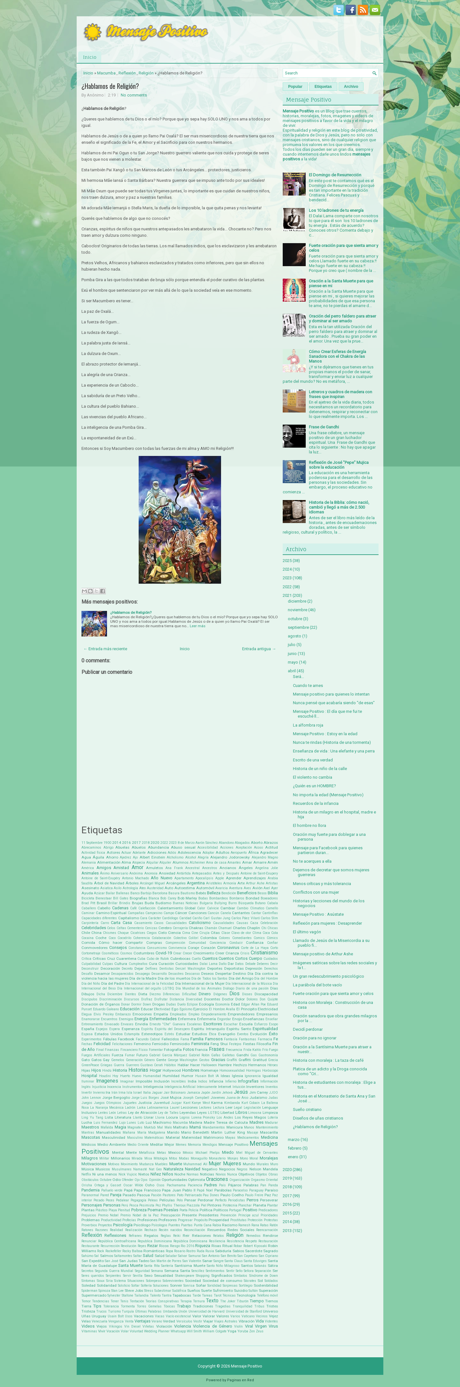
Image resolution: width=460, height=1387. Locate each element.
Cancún (213, 913)
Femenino (142, 1044)
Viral (249, 1326)
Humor (187, 1076)
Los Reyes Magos (250, 1117)
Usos (129, 1316)
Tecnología (246, 1295)
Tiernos (271, 1301)
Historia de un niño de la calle (320, 768)
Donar (125, 1004)
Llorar (149, 1117)
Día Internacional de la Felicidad (149, 984)
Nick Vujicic (128, 1174)
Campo (169, 913)
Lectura (218, 1108)
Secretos (87, 1271)
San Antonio (210, 1256)
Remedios (253, 1236)
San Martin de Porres (165, 1261)
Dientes (130, 994)
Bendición (228, 893)
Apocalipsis (204, 878)
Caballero (88, 908)
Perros (252, 1200)
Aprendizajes (254, 878)
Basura (174, 893)
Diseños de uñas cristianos (318, 1118)
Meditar (156, 1144)
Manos (249, 1127)
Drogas (158, 1004)
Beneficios (247, 892)
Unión (183, 1311)
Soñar (201, 1285)
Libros (241, 1112)
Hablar (183, 1065)
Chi (263, 928)
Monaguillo (199, 1158)
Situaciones (135, 1281)
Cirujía (204, 933)
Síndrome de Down (263, 1276)
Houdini (105, 1076)
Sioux (100, 1281)
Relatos (218, 1236)
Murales (263, 1164)
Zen (252, 1331)
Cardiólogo (170, 918)
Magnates (134, 1127)
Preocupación (170, 1215)
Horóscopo (270, 1070)
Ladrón (130, 1108)
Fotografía (173, 1049)
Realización (133, 1230)
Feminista (200, 1043)
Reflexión (127, 73)
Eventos (243, 1034)
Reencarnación (267, 1230)
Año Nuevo (161, 877)
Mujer (215, 1164)
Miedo (228, 1152)
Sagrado (270, 1251)
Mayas (230, 1138)
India (192, 1081)
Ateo (142, 888)
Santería (167, 1266)
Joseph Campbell (196, 1098)
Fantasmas (247, 1039)
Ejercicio (200, 1009)
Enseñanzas (253, 1019)
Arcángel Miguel (152, 883)
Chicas (272, 928)
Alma (126, 862)
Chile (85, 932)
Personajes (91, 1205)
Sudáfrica (179, 1291)
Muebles (161, 1164)
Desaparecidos (122, 974)
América (87, 868)
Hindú (106, 1070)
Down (147, 1004)
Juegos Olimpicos (108, 1103)
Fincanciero (129, 1050)
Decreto (127, 969)
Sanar (207, 1261)
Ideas (225, 1076)
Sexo (148, 1275)
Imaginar (127, 1081)
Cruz (111, 958)
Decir (274, 964)
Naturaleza (173, 1169)
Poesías (171, 1209)
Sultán (253, 1291)
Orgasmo (258, 1180)
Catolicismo (200, 922)
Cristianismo (264, 953)
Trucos (101, 1311)
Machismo (162, 1122)
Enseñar (271, 1019)
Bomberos (236, 898)
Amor (137, 867)
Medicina (269, 1137)
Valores (222, 1316)
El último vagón (307, 931)
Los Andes (225, 1117)
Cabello (103, 908)
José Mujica (170, 1097)
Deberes (263, 964)
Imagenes (107, 1081)
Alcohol (190, 857)
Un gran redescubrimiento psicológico (328, 976)
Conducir (236, 943)
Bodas (203, 898)
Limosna (254, 1113)
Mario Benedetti (195, 1132)
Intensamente (207, 1087)
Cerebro (165, 928)
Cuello (196, 959)
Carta (115, 922)
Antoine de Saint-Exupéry (100, 878)
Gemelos (117, 1060)
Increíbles (178, 1081)
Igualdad (270, 1076)
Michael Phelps (207, 1153)
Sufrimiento (223, 1290)
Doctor (228, 999)
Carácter (154, 918)
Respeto (251, 1241)
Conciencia (218, 943)
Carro (105, 923)
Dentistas (166, 969)
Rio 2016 (187, 1246)
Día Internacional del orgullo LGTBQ (145, 988)
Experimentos (91, 1039)
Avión (257, 888)
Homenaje (209, 1070)
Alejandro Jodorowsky (230, 857)
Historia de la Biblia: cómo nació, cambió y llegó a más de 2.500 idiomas (339, 507)
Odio (116, 1179)
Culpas (107, 964)
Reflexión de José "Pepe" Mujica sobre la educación (339, 465)
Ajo (135, 857)
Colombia (208, 938)
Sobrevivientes (173, 1281)
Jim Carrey (258, 1092)
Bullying (220, 903)
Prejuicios (88, 1215)
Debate (250, 964)
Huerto (125, 1076)
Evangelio (226, 1034)
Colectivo (180, 938)
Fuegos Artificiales (95, 1055)
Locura (172, 1117)
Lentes (103, 1113)
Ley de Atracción (142, 1112)
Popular (295, 86)
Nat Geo (155, 1169)
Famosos (214, 1038)
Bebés (201, 893)
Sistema (120, 1281)
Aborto (257, 842)
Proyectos (105, 1225)
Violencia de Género (212, 1326)
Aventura (235, 888)
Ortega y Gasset (107, 1185)
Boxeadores (269, 898)
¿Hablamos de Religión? (110, 86)
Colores (224, 938)
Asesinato (90, 888)
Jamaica (193, 1092)
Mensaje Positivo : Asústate (318, 914)
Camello (272, 908)
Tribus (259, 1306)
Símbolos (240, 1276)
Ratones (87, 1230)
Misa (148, 1158)
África (253, 852)
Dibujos (87, 994)
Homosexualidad (232, 1070)
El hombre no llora (309, 825)
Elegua (86, 1014)
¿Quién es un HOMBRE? (314, 785)
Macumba (106, 73)
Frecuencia (234, 1050)
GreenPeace (90, 1065)
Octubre (105, 1180)
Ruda (200, 1251)
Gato (85, 1060)
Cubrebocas (180, 958)
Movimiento (129, 1164)
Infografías (248, 1081)
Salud (148, 1255)
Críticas (99, 958)
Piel (203, 1205)
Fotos (188, 1049)
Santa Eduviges (255, 1261)
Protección (255, 1220)
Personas (111, 1205)
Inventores (255, 1086)
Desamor (102, 973)
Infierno (230, 1081)
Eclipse (192, 1004)
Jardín (216, 1092)
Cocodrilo (124, 938)
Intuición (239, 1087)
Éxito (273, 1033)
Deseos (207, 973)
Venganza (116, 1321)
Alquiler (165, 862)
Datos (239, 964)
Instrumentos (132, 1087)
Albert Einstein (152, 857)
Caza (254, 923)
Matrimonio (213, 1137)
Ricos (164, 1246)
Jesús (241, 1092)
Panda (273, 1185)
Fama (184, 1039)
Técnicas (229, 1295)
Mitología (160, 1158)
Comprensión (175, 943)
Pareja (115, 1194)
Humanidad (152, 1076)
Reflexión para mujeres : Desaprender (327, 923)
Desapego (142, 974)
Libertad (227, 1112)
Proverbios (89, 1225)
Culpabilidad (91, 964)
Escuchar (231, 1024)
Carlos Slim (269, 918)
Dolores (252, 999)
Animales (90, 873)
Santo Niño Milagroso (223, 1266)
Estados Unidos (109, 1034)
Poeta (184, 1210)
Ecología (206, 1004)
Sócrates (250, 1281)
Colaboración (161, 938)
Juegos (86, 1103)
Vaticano (248, 1316)
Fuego (273, 1050)
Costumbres (144, 953)
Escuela (246, 1024)
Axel (267, 888)
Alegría (203, 857)
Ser (275, 1270)
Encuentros (109, 1019)
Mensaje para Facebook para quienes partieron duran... (328, 850)
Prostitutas (238, 1220)
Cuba (141, 959)
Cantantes (241, 913)
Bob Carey (168, 898)
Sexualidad (163, 1275)
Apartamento (184, 878)
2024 (287, 569)
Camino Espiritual (111, 913)
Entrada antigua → (259, 648)
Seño (239, 1271)
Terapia (186, 1301)
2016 (126, 842)
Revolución (128, 1246)
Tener (115, 1301)
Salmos (106, 1255)
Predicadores (268, 1210)
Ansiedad (167, 873)
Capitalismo (128, 918)
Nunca (232, 1174)
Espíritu (147, 1029)
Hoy (115, 1076)
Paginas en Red (240, 1380)
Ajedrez (125, 857)
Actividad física (93, 853)
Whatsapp (178, 1331)
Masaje (252, 1132)
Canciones (197, 913)
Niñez (155, 1174)
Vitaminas (89, 1331)
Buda (149, 903)
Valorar (209, 1316)
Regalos (151, 1235)
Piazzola (193, 1205)
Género (149, 1060)
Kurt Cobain (250, 1103)
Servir (127, 1276)
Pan (263, 1185)
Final (100, 1050)
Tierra (86, 1306)
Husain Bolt (204, 1076)
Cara (143, 918)
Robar (238, 1246)
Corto (274, 948)
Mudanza (146, 1164)
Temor (86, 1301)
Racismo (229, 1225)
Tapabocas (181, 1295)
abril (292, 670)
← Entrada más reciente (105, 648)
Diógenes (220, 994)
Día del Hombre (266, 978)
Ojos (144, 1180)
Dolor (240, 999)
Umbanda (170, 1311)
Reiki (176, 1236)
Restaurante (90, 1246)
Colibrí (193, 938)
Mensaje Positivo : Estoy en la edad (325, 733)
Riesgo (175, 1246)
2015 (287, 1213)
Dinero (205, 993)
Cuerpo (255, 958)
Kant (186, 1103)
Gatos (96, 1060)
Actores (113, 852)
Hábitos (170, 1065)
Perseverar (269, 1200)
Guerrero (132, 1065)
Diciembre (114, 994)
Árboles (132, 883)
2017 (136, 842)
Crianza (232, 953)
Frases (217, 1049)
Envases (127, 1024)
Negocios (227, 1169)
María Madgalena (151, 1132)
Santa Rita (151, 1266)
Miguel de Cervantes (261, 1153)
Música (87, 1169)
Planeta (259, 1205)
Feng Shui (219, 1044)
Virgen (261, 1326)
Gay (106, 1060)
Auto (169, 888)
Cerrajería (180, 928)
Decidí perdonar (308, 1029)
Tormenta (128, 1306)
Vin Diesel (132, 1326)
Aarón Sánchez (206, 843)
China (96, 932)
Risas (216, 1246)
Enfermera (187, 1019)
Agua (86, 857)
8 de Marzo (186, 843)
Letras (122, 1113)
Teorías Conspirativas (162, 1301)
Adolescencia (189, 852)
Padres (210, 1185)
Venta (129, 1321)
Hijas (85, 1070)
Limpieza (270, 1112)
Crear (177, 953)
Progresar (185, 1220)
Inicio (89, 57)
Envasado (111, 1024)
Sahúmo (87, 1256)
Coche (101, 938)
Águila (98, 857)
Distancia (177, 999)
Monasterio (217, 1158)
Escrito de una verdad (313, 760)
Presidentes (208, 1215)
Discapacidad (266, 994)
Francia (201, 1049)
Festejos (235, 1044)
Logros (185, 1117)
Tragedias (223, 1306)
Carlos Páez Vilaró (245, 918)
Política (206, 1210)
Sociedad (193, 1280)
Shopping (203, 1276)
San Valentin (191, 1261)
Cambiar (227, 908)
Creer (219, 953)
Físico (143, 1050)
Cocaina (87, 938)
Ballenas (122, 893)
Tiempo (257, 1300)
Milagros (89, 1158)
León (112, 1113)
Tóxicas (169, 1306)
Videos (88, 1326)
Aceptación (244, 847)
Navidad (192, 1169)
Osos (161, 1185)
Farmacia (265, 1039)
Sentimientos (215, 1271)
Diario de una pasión (252, 988)
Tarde (196, 1295)
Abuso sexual (183, 847)
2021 (287, 595)
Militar (104, 1158)
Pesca (133, 1205)
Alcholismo (175, 857)
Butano (260, 903)
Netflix (86, 1174)
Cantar (256, 913)
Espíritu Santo (238, 1029)
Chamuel (225, 928)
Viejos (101, 1326)
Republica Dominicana (155, 1241)
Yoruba (242, 1331)
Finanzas (112, 1050)
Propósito (201, 1220)
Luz (149, 1122)
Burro (232, 903)
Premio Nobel (108, 1215)
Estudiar (183, 1034)
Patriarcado (193, 1195)
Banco (135, 893)
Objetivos (246, 1174)
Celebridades (93, 927)
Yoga (231, 1331)
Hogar (155, 1070)
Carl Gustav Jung (216, 918)
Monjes (232, 1158)
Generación (134, 1060)
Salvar (182, 1256)
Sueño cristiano (307, 1109)
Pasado (129, 1195)
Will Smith (194, 1331)
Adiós (172, 853)
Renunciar (88, 1241)
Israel (137, 1092)
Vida (260, 1321)
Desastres (176, 974)
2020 (154, 842)
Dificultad (189, 994)
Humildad (171, 1076)
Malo (168, 1127)
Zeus (260, 1331)
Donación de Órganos (100, 1004)
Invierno (99, 1092)
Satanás (260, 1266)
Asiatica (106, 888)
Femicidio (160, 1044)
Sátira (273, 1265)
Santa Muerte (130, 1265)
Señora (249, 1271)
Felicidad (102, 1043)
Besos (262, 893)
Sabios (238, 1251)
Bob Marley (187, 898)
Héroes (272, 1065)
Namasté (140, 1169)
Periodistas (236, 1200)
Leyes (202, 1112)
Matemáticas (154, 1138)
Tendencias (100, 1301)
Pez (158, 1205)
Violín (238, 1326)
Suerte (206, 1290)
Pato (180, 1195)
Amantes (234, 862)
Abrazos (271, 842)
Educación (130, 1008)
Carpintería (89, 923)
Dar (231, 963)
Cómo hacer (110, 942)
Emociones (142, 1014)
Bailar (110, 893)
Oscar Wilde (133, 1185)
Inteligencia (153, 1086)
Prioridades (269, 1215)
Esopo (273, 1024)
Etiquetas (323, 86)
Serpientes (113, 1276)
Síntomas (88, 1281)
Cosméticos (110, 953)
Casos (159, 923)
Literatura (123, 1117)
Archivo (351, 86)
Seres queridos (92, 1276)
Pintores (214, 1205)
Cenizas (151, 928)
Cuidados (271, 959)
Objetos (261, 1174)
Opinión (155, 1180)
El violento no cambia (312, 777)
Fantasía (230, 1039)
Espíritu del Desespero (172, 1029)
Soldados (271, 1281)
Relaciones (201, 1235)
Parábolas (223, 1190)
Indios (202, 1081)
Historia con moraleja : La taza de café (328, 1060)
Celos (111, 928)
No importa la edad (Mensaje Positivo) (328, 794)
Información (269, 1081)
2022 (164, 843)
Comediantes (242, 938)
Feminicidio (180, 1044)
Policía (193, 1210)
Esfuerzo (260, 1024)
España (87, 1029)
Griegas (106, 1065)
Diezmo (155, 994)
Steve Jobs (134, 1290)
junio (292, 653)
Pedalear (122, 1200)
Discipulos (89, 999)
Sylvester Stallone (120, 1295)
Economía (222, 1004)
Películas (167, 1200)
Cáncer (181, 913)
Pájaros (234, 1185)
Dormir (136, 1004)
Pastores (169, 1195)
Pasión (156, 1195)
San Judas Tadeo (134, 1261)
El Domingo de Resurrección (335, 175)
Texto (212, 1301)
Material (173, 1137)
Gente (161, 1060)
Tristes (272, 1306)
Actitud (271, 847)
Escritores (212, 1023)
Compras (154, 942)
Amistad (121, 867)
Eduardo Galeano (106, 1009)
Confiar (272, 943)
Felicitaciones (122, 1044)
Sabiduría (223, 1251)
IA (217, 1076)
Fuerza (117, 1055)
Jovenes (218, 1097)
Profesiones (147, 1220)
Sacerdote (253, 1251)
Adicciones (156, 852)
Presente (189, 1215)
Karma (217, 1102)
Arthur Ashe (255, 883)
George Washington (183, 1060)
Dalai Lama (209, 964)
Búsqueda (246, 903)
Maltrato (180, 1127)
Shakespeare (184, 1276)
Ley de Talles (168, 1113)
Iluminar (87, 1081)
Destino (239, 973)
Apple (219, 878)
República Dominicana (190, 1241)
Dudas (171, 1004)
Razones (101, 1230)
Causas (242, 923)
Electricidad (268, 1009)
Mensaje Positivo (233, 1144)
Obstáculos (90, 1180)
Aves (247, 888)
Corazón (208, 947)
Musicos (103, 1169)
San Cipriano (268, 1256)
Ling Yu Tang (92, 1117)
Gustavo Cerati (151, 1065)
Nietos (143, 1174)
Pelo (180, 1200)
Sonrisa (189, 1285)
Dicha (100, 994)
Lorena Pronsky (203, 1117)
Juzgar (176, 1103)
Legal (238, 1108)
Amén (272, 862)
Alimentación (108, 862)
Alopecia (138, 862)
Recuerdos (216, 1230)
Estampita (132, 1034)
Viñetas (148, 1326)
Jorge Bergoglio (116, 1097)
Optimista (196, 1179)
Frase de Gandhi (324, 427)
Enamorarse (90, 1019)
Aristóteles (214, 883)
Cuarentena (126, 958)
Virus (273, 1326)
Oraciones (217, 1179)
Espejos (102, 1029)
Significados (221, 1275)
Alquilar (152, 862)
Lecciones (189, 1107)
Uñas (85, 1316)
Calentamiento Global (176, 908)
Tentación (137, 1301)
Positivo (250, 1209)
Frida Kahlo (252, 1050)
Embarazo (123, 1014)
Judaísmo (258, 1097)
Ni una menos (104, 1174)
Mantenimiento (267, 1127)
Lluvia (160, 1117)
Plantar (272, 1205)
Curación (166, 963)
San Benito (228, 1256)
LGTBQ (213, 1113)
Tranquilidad (242, 1306)
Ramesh (244, 1225)
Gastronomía (268, 1055)
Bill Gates (120, 898)
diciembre (297, 601)
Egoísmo (186, 1009)
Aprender (233, 878)
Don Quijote (269, 999)
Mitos (173, 1158)
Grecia (273, 1060)
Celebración (269, 923)
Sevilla (137, 1276)
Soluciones (161, 1285)
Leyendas (188, 1112)
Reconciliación (194, 1230)
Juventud (161, 1102)
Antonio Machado (135, 878)
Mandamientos (214, 1127)
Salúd (160, 1255)
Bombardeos (218, 898)
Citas (215, 932)
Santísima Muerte (189, 1265)
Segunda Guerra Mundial (114, 1271)
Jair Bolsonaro (175, 1092)
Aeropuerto (239, 853)
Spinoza (104, 1291)
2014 (116, 842)
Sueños (193, 1290)
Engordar (224, 1019)
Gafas (215, 1055)
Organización (239, 1180)
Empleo (193, 1014)
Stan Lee (117, 1291)
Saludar (171, 1256)
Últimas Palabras (148, 1311)
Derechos (271, 969)
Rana (255, 1225)
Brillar (113, 903)
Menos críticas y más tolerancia (322, 883)
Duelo (181, 1004)
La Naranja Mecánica (107, 1108)
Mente (131, 1152)
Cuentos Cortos (233, 958)
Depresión (253, 968)
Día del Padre (112, 983)
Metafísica (147, 1153)
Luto (141, 1123)
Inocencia (114, 1087)
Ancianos (227, 868)
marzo (294, 1139)
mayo (293, 662)
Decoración (110, 968)
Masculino (135, 1138)
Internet (224, 1086)
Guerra (119, 1065)
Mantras (87, 1132)
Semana (157, 1271)
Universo (270, 1311)
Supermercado (93, 1295)
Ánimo (105, 873)
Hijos (96, 1070)
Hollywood (172, 1070)
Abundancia (158, 847)
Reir (186, 1235)
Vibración (247, 1321)
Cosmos (126, 953)
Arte (241, 883)
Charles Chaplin (246, 928)
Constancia (136, 948)
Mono (244, 1158)
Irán (114, 1092)
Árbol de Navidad (109, 883)
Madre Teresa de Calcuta (226, 1122)
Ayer (274, 888)
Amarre (259, 862)
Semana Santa (177, 1270)
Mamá (195, 1127)
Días (274, 988)
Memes (181, 1145)
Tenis (124, 1301)
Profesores (167, 1220)
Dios (234, 994)
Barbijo (146, 893)
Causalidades (223, 923)
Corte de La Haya (255, 948)
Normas (193, 1174)
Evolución (258, 1034)
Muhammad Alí (195, 1164)
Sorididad (214, 1285)
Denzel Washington (190, 969)
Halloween (209, 1065)
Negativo (209, 1169)
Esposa (87, 1034)
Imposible (144, 1081)
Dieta (142, 994)
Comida (88, 942)
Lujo (122, 1123)
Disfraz (146, 999)
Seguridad (142, 1271)
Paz (267, 1195)
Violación (164, 1326)
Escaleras (194, 1024)
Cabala (272, 903)
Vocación (113, 1331)
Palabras (250, 1185)
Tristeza (88, 1311)
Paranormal (90, 1195)
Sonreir (176, 1285)
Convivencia (177, 948)
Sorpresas (230, 1285)
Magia (120, 1127)
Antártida (184, 873)
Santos (247, 1265)
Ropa (169, 1251)
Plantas (88, 1210)
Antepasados (202, 873)
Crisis (244, 953)
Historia (120, 1070)
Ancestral (192, 868)
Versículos (184, 1321)
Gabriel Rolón (199, 1055)
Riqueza (202, 1245)
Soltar (135, 1285)
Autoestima (184, 888)
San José (111, 1261)
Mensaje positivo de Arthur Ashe (323, 954)
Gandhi (242, 1055)
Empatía (161, 1014)
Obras (273, 1174)
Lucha (86, 1122)
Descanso (192, 974)
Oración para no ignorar (314, 1038)
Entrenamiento (92, 1024)
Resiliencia (217, 1241)
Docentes (212, 999)
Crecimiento (203, 953)
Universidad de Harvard (206, 1311)
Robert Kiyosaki (255, 1246)
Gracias (218, 1059)
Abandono (226, 843)
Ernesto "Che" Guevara (167, 1024)
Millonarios (120, 1158)
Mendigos (210, 1145)
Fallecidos (170, 1039)
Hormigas (253, 1070)
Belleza (213, 892)
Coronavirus (228, 947)
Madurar (271, 1123)
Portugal (235, 1210)
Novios (221, 1174)
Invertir (86, 1092)
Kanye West (201, 1103)
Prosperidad (219, 1220)
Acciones (227, 847)
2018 (146, 843)
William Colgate (214, 1331)
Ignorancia (253, 1076)
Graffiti (231, 1060)
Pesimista (146, 1205)
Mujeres (232, 1164)
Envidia (141, 1024)
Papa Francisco (147, 1190)
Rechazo (150, 1230)
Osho (149, 1185)
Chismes (109, 933)
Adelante (139, 853)
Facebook (126, 1039)
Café (133, 908)
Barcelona (159, 893)
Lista (109, 1117)
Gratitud (260, 1060)
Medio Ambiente (111, 1144)
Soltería (146, 1285)
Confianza (255, 942)
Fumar (130, 1055)
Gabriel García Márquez (168, 1055)
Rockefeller (113, 1251)
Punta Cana (202, 1225)
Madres (256, 1122)
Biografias (138, 898)
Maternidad (192, 1137)
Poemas (155, 1209)
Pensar (190, 1200)
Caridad (185, 918)
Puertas (187, 1225)
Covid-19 (164, 953)
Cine (194, 933)
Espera (114, 1029)
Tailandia (141, 1295)
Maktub (150, 1127)
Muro (274, 1164)
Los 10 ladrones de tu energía (336, 210)
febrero (295, 1148)
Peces (110, 1200)
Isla (129, 1092)
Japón (205, 1092)
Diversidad (194, 999)
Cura (153, 963)
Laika (141, 1108)
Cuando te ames (308, 685)
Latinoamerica (157, 1108)
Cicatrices (137, 933)
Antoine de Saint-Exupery (259, 873)
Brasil (102, 903)
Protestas (271, 1220)
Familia (196, 1038)
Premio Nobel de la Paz (139, 1215)
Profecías (129, 1220)
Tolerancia (111, 1306)
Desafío (87, 974)
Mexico (174, 1152)
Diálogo (228, 988)
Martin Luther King (228, 1132)
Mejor (169, 1144)
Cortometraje (90, 953)
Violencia (182, 1326)
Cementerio (135, 928)
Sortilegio (245, 1285)
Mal (160, 1127)
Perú (124, 1205)
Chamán (210, 928)
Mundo (249, 1164)
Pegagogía (138, 1200)
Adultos (222, 852)
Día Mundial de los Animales (199, 988)
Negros (242, 1169)
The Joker (227, 1301)
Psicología (123, 1224)
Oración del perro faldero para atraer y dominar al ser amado (342, 318)
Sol (260, 1280)
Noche (179, 1174)
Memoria (194, 1145)
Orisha (86, 1185)
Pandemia (90, 1190)
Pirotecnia (230, 1205)
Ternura (199, 1301)
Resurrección (110, 1246)
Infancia (216, 1081)
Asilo (117, 888)
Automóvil (205, 888)
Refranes (135, 1236)
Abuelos (139, 847)
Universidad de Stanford (244, 1311)
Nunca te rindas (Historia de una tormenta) (332, 742)
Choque (123, 933)
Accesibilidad (207, 847)
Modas (184, 1158)
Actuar (126, 853)
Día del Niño (90, 984)
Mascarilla (269, 1132)
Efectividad (162, 1009)
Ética (212, 1034)
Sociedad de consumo (222, 1280)
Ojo (137, 1180)
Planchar (245, 1205)
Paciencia (195, 1185)
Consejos (118, 947)
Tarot (217, 1295)
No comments (134, 95)
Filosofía (264, 1044)
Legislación (252, 1108)
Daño (222, 964)
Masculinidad (113, 1137)
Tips (97, 1306)
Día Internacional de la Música (249, 984)
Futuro (142, 1055)
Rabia (216, 1225)
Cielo (162, 932)
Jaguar (157, 1092)
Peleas (153, 1200)
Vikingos (115, 1326)
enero (293, 1156)
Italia (147, 1092)
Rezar (152, 1245)
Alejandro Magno (265, 857)
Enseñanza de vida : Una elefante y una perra (334, 751)
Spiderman (89, 1291)
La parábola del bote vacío (317, 984)
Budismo (163, 903)
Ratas (264, 1225)
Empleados (178, 1014)
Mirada (137, 1158)
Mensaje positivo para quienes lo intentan (331, 694)
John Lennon (91, 1098)
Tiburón (243, 1301)
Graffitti (245, 1060)
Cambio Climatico (250, 908)
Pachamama (176, 1185)
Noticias (207, 1174)
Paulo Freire (254, 1195)
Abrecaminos (91, 847)
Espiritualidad (265, 1028)
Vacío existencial (178, 1316)
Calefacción (147, 908)
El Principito (246, 1009)
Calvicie (213, 908)
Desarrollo (159, 974)
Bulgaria (206, 903)
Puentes (174, 1225)
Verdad (169, 1321)
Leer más (197, 626)
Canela (225, 913)
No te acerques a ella (312, 861)
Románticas (154, 1251)
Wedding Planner (157, 1331)
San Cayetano (247, 1256)
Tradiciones (203, 1306)
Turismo (114, 1311)
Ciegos (152, 933)
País (222, 1185)
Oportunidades (174, 1179)
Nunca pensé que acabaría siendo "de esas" (334, 702)
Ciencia (174, 932)
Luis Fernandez (106, 1123)
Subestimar (162, 1291)
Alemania (88, 862)
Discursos (131, 999)
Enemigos (126, 1019)
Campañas (136, 913)
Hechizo (240, 1065)
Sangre (218, 1261)
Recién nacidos (170, 1230)
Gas (253, 1055)
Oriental (272, 1180)
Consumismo (157, 948)
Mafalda (107, 1127)
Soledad (88, 1285)
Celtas (121, 928)
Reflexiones (115, 1235)
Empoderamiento (213, 1014)
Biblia (273, 892)
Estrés (169, 1034)
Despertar (223, 973)
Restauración (268, 1241)
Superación (268, 1290)
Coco (112, 938)
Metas (161, 1153)
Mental (118, 1152)
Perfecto (220, 1200)
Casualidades (176, 923)
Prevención (228, 1215)
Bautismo (187, 893)
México (188, 1153)
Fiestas (249, 1044)
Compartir (134, 942)
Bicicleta (87, 898)
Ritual (227, 1246)
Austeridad (155, 888)
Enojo (237, 1019)
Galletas (228, 1055)
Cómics (272, 938)
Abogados (242, 843)
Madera (195, 1122)
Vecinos (262, 1316)
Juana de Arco (237, 1098)
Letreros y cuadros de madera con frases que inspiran (340, 394)
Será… (298, 676)
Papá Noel (205, 1190)
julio (291, 644)
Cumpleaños (138, 964)
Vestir (197, 1321)
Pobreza (139, 1209)
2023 (173, 843)
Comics (259, 938)
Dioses (247, 994)
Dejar (138, 968)
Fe (275, 1038)
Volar (125, 1331)
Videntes (271, 1321)
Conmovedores (94, 947)
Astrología (130, 888)
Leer (229, 1107)
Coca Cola (270, 933)
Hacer (195, 1065)
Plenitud (124, 1210)
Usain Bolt (116, 1316)
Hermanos (257, 1065)
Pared (104, 1195)
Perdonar (205, 1200)
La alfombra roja (308, 725)
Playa (113, 1210)
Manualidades (108, 1132)
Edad (235, 1004)
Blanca (154, 898)
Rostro (190, 1251)
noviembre (297, 609)
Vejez (273, 1316)
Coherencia (141, 938)
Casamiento (143, 923)
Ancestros (209, 868)
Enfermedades (163, 1018)
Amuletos (154, 868)
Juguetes (130, 1103)
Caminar (88, 913)
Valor (196, 1316)
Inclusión (162, 1081)
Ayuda (87, 893)
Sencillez (197, 1271)
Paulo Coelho (232, 1195)
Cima (186, 933)
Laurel (175, 1108)
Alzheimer (197, 862)
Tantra (167, 1295)
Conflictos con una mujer (316, 892)
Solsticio (124, 1285)
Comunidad (197, 943)
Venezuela (99, 1321)
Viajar (208, 1321)
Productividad (111, 1220)
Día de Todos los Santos (209, 978)
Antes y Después (226, 873)
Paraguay (256, 1190)
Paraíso (271, 1190)
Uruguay (99, 1316)
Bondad (252, 898)
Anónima (136, 873)
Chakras (196, 928)
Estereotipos (152, 1034)
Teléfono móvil (267, 1295)
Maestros (90, 1127)
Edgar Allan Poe (253, 1004)
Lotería (273, 1117)
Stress (148, 1291)
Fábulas (110, 1039)
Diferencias (171, 994)
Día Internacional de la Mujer (200, 983)
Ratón (274, 1225)
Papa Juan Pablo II (178, 1190)
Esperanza (131, 1029)
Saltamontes (123, 1256)
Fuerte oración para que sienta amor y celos (333, 993)
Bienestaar (104, 898)
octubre (295, 618)
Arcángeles (176, 883)
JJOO (273, 1092)
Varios (235, 1316)
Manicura (234, 1127)
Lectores (205, 1108)
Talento (155, 1295)
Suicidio (241, 1290)
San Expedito (92, 1261)
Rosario (179, 1251)
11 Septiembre (92, 843)
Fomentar (156, 1050)
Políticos (220, 1210)
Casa (127, 922)
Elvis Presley (104, 1014)
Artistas (272, 883)
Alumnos (180, 862)
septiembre (298, 627)
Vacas (160, 1316)
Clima (256, 933)
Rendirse (270, 1235)
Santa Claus (234, 1261)
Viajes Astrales (225, 1321)
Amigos (103, 867)
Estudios (199, 1034)
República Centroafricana (117, 1241)
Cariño (197, 918)
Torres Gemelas (149, 1306)
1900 (107, 843)
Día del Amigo (241, 978)
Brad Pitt (88, 903)
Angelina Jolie (266, 868)
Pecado (99, 1200)
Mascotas (90, 1137)
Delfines (151, 969)
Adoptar (208, 853)
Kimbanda (232, 1103)
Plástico (101, 1210)
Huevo (136, 1076)
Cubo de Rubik (158, 959)
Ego (175, 1009)
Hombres (190, 1070)
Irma (122, 1092)
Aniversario (119, 873)
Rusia (209, 1251)
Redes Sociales (240, 1230)
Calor (201, 908)
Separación (263, 1271)
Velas (86, 1321)
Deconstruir (90, 969)
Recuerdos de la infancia (316, 803)
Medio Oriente (138, 1145)
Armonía (229, 883)
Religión (146, 73)
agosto (294, 636)
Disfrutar (161, 999)
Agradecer (269, 852)
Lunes (131, 1123)
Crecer (187, 953)
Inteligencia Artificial (180, 1087)
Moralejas (269, 1158)
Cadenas (120, 907)
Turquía (128, 1311)
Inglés (86, 1087)
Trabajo (184, 1306)
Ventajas (142, 1321)
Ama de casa (216, 862)
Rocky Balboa (132, 1251)
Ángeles (246, 868)
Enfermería (206, 1019)
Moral (253, 1158)
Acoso (258, 847)
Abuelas (122, 847)
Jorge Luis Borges (145, 1098)
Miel (239, 1153)
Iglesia (237, 1076)
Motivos (113, 1164)
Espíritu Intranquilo (208, 1029)
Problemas (90, 1220)
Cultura (120, 963)
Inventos (271, 1087)
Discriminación (110, 999)
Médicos (88, 1144)
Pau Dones (211, 1195)
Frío (265, 1050)
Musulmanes (122, 1169)
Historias (138, 1070)
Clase (225, 933)
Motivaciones (93, 1163)
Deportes (214, 968)
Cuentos (210, 958)
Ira (108, 1092)
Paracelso (240, 1190)
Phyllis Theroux (174, 1205)
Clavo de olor (241, 933)
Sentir (230, 1271)
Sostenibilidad (266, 1285)
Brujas (137, 903)
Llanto (137, 1117)
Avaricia (221, 888)
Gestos (204, 1060)
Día (250, 973)
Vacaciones (144, 1316)
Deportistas (234, 968)
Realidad (116, 1230)
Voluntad (136, 1331)
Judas (273, 1098)
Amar (247, 862)
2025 (287, 560)
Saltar (137, 1256)
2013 (287, 1230)
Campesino (153, 913)
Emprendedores (241, 1014)
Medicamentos (248, 1138)
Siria (109, 1281)
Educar (147, 1009)
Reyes (142, 1246)
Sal (96, 1256)
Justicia (145, 1102)
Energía (141, 1018)
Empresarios (267, 1014)
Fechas (86, 1044)
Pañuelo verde (112, 1190)
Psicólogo (142, 1225)
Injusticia (99, 1087)
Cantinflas (270, 913)
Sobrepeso (153, 1281)
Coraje (193, 947)
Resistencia (235, 1241)
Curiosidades (186, 963)
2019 (287, 1178)
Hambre (225, 1065)
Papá (128, 1190)
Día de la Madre (143, 978)
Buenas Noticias (185, 903)
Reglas (166, 1236)
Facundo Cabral (148, 1039)
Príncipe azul (248, 1215)
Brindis (124, 903)
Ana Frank (174, 868)
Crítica (86, 959)
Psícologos (159, 1225)
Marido (173, 1132)
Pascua (143, 1195)
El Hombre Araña (222, 1009)
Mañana (129, 1132)
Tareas (207, 1295)
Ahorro (112, 857)
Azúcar (99, 893)
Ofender (128, 1180)
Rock (100, 1251)
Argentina (196, 883)
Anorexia (150, 873)
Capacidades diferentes (99, 918)
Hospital (89, 1075)
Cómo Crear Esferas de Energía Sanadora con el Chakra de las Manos (337, 356)
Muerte (175, 1163)
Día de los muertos (174, 978)
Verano (156, 1321)
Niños (167, 1174)
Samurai (194, 1256)
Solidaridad (107, 1285)
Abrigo (108, 847)
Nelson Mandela (263, 1169)
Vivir (101, 1331)
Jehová (227, 1092)
